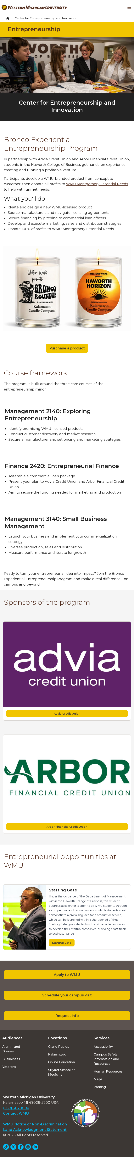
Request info (67, 1016)
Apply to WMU (67, 975)
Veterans (9, 1067)
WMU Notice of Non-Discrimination (35, 1124)
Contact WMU (16, 1113)
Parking (100, 1087)
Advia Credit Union (67, 713)
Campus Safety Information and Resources (106, 1059)
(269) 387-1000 (16, 1108)
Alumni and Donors (11, 1049)
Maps (98, 1079)
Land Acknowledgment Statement (35, 1130)
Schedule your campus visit (67, 995)
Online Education (61, 1062)
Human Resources (108, 1071)
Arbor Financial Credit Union (67, 826)
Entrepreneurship (34, 29)
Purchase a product (67, 348)
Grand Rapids (58, 1047)
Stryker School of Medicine (61, 1072)
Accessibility (103, 1047)
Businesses (11, 1059)
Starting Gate (61, 943)
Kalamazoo (57, 1054)
